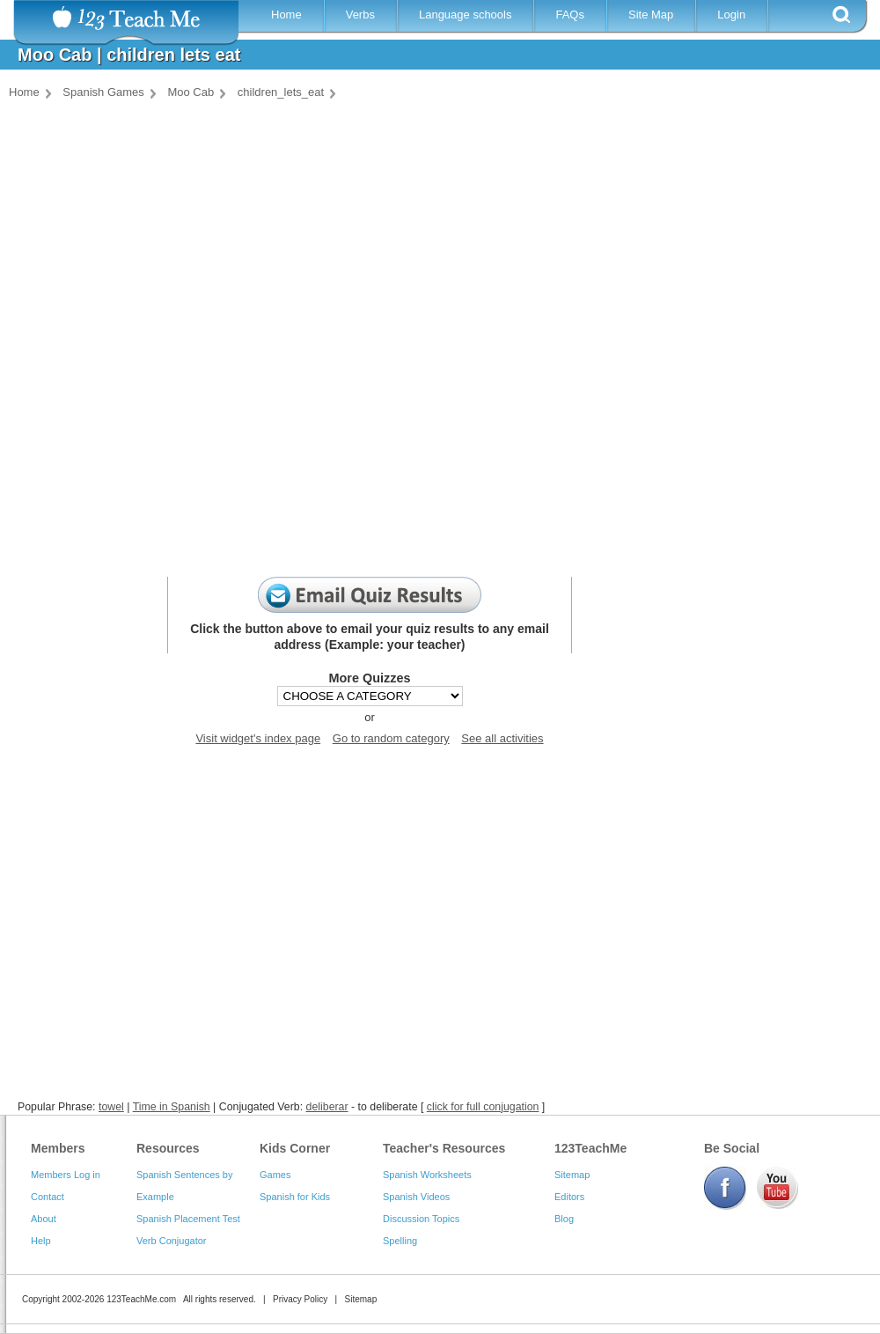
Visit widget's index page (257, 738)
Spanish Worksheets (427, 1174)
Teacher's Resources (444, 1148)
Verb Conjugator (171, 1240)
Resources (168, 1148)
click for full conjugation (483, 1107)
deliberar (327, 1107)
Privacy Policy (300, 1299)
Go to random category (391, 738)
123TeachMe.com (141, 1299)
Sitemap (572, 1174)
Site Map (650, 14)
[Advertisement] (435, 926)
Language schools (465, 14)
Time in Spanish (171, 1107)
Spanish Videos (416, 1196)
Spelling (400, 1240)
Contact (47, 1196)
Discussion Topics (421, 1218)
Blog (564, 1218)
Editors (569, 1196)
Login (731, 14)
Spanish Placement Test (188, 1218)
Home (286, 14)
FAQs (569, 14)
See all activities (502, 738)
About (43, 1218)
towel (111, 1107)
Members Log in (65, 1174)
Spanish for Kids (295, 1196)
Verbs (360, 14)
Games (275, 1174)
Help (41, 1240)
